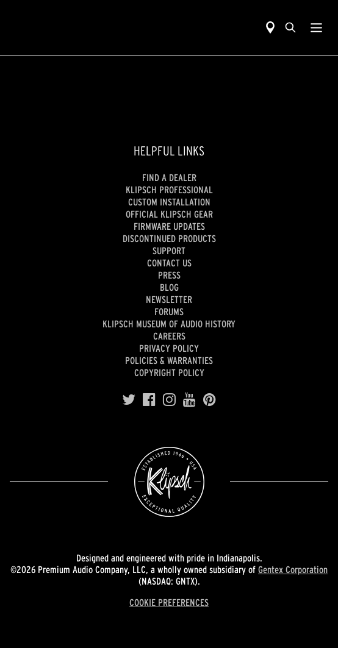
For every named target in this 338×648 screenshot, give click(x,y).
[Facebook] (149, 399)
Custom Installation (169, 201)
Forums (169, 311)
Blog (169, 287)
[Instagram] (169, 399)
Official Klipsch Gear (169, 213)
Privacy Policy (169, 348)
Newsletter (169, 299)
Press (169, 274)
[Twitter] (128, 399)
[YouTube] (189, 399)
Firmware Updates (169, 226)
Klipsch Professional (169, 189)
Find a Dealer (169, 177)
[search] (290, 27)
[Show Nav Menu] (316, 27)
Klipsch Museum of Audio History (169, 323)
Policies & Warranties (169, 360)
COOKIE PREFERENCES (169, 602)
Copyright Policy (169, 372)
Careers (169, 335)
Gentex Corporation (293, 569)
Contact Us (169, 262)
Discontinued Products (169, 238)
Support (169, 250)
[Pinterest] (209, 399)
